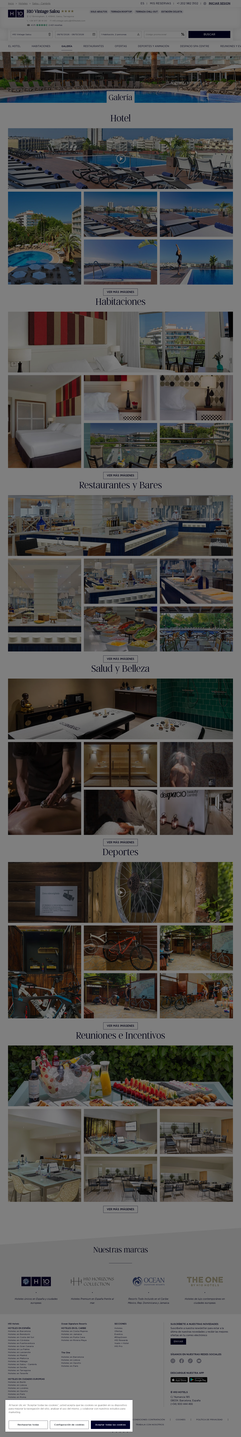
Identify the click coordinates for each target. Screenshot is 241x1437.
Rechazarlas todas (28, 1424)
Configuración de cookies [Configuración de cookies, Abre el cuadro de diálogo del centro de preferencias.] (69, 1424)
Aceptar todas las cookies (110, 1424)
